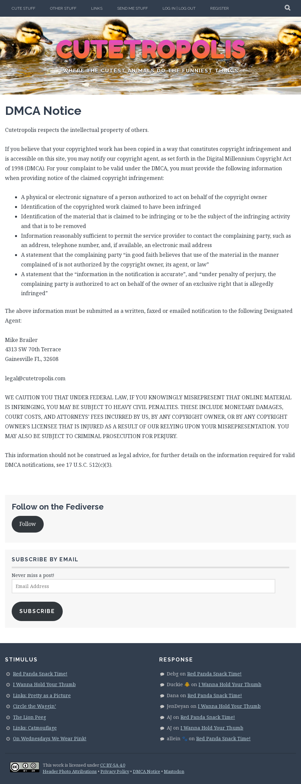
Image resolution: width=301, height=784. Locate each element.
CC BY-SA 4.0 (112, 765)
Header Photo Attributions (70, 771)
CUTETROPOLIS (151, 50)
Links (96, 8)
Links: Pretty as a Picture (42, 695)
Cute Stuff (23, 8)
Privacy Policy (114, 771)
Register (219, 8)
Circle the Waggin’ (34, 706)
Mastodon (174, 771)
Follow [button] (27, 524)
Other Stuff (63, 8)
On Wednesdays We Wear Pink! (49, 738)
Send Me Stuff (132, 8)
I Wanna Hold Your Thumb (44, 684)
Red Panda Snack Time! (40, 673)
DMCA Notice (146, 771)
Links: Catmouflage (35, 728)
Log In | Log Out (179, 8)
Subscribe (37, 611)
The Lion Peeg (29, 717)
